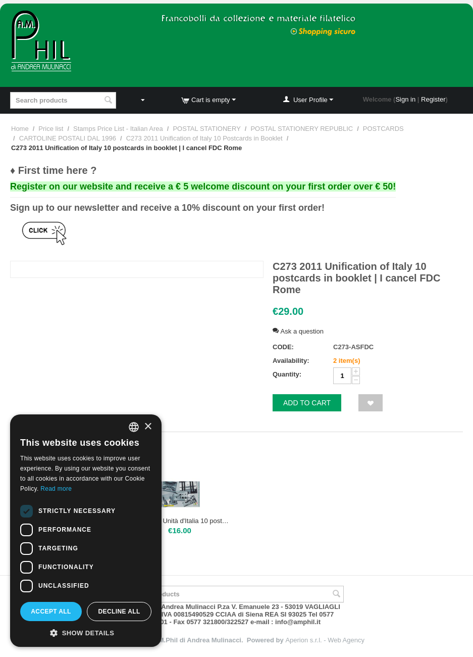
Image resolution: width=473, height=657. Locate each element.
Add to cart (307, 403)
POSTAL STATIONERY (206, 128)
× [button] (147, 427)
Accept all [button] (51, 611)
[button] (85, 632)
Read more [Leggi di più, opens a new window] (56, 488)
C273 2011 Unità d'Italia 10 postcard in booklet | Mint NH (180, 521)
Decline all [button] (119, 611)
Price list (50, 128)
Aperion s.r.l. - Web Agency (324, 640)
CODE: (283, 347)
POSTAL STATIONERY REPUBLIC (301, 128)
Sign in (405, 99)
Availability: (291, 360)
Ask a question (298, 331)
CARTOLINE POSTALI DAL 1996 (67, 138)
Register (433, 99)
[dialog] (86, 530)
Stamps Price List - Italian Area (118, 128)
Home (20, 128)
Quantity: (287, 374)
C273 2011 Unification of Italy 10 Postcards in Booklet (204, 138)
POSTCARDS (383, 128)
